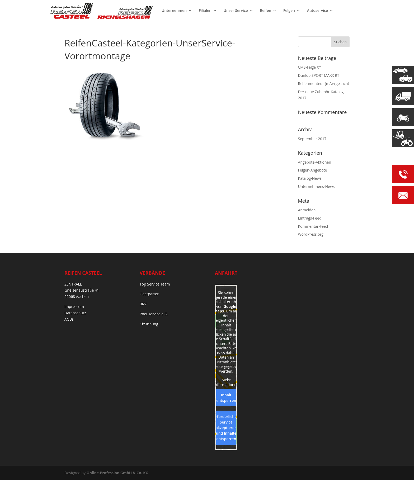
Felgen (289, 11)
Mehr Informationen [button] (226, 382)
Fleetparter (149, 293)
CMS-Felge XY (309, 67)
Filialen (205, 11)
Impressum (74, 306)
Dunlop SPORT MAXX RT (318, 75)
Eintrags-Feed (310, 218)
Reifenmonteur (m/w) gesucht (323, 83)
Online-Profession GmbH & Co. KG (117, 472)
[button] (11, 468)
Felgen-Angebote (312, 170)
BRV (143, 303)
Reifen (265, 11)
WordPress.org (310, 234)
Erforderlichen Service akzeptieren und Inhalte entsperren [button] (226, 427)
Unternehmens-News (316, 186)
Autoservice (317, 11)
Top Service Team (155, 284)
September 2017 (312, 138)
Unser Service (236, 11)
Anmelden (307, 209)
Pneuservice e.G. (154, 313)
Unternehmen (174, 11)
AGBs (69, 319)
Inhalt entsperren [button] (226, 397)
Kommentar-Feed (313, 226)
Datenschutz (75, 312)
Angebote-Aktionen (314, 162)
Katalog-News (310, 178)
